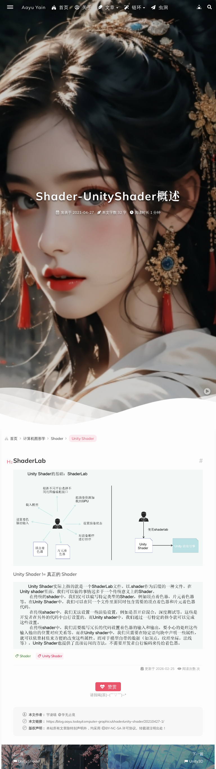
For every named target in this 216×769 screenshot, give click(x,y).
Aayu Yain (34, 7)
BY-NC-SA (111, 728)
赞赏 (108, 687)
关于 (83, 7)
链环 (132, 7)
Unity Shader (49, 656)
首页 (60, 7)
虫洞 (159, 7)
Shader (23, 656)
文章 (106, 7)
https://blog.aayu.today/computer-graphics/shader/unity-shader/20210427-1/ (105, 721)
